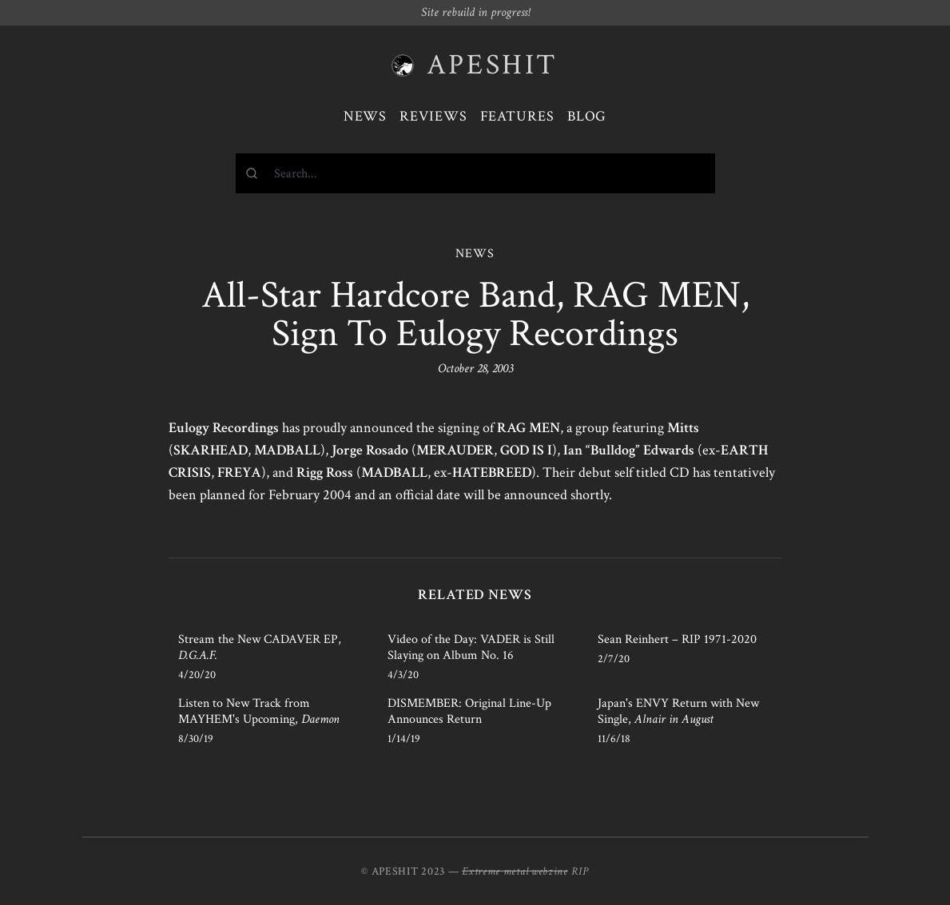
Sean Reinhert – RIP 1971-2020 (677, 639)
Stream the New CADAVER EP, (259, 647)
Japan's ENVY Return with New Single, (678, 711)
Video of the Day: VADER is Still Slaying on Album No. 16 (471, 647)
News (366, 116)
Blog (587, 116)
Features (517, 116)
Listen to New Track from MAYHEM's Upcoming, (259, 711)
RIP (580, 871)
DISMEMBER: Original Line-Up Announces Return (469, 711)
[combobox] (475, 173)
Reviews (433, 116)
